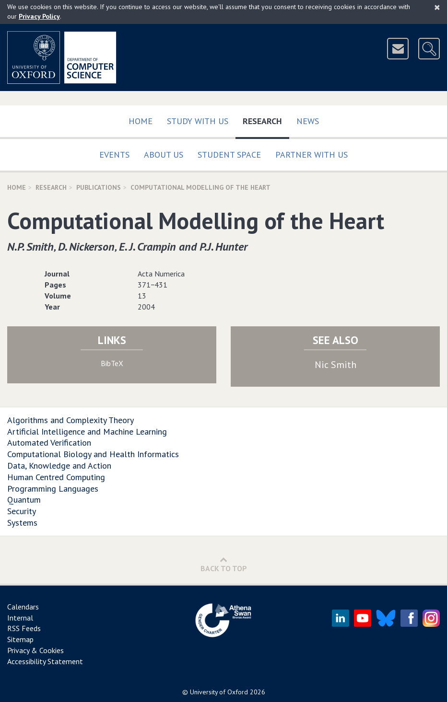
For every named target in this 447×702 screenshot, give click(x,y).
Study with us (197, 121)
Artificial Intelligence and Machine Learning (87, 431)
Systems (22, 522)
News (307, 121)
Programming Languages (52, 488)
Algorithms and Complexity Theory (70, 420)
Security (21, 511)
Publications (98, 187)
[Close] (437, 7)
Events (114, 154)
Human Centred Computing (56, 477)
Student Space (229, 154)
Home (141, 121)
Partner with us (311, 154)
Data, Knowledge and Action (59, 465)
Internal (20, 617)
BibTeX (112, 363)
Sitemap (20, 639)
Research (266, 119)
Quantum (24, 499)
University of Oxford (219, 692)
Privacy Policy (39, 16)
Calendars (23, 606)
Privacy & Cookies (35, 650)
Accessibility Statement (45, 661)
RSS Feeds (24, 628)
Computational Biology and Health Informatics (93, 454)
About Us (163, 154)
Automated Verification (49, 442)
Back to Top (223, 564)
